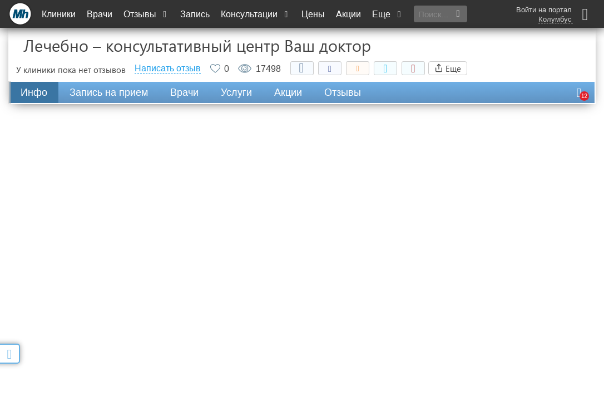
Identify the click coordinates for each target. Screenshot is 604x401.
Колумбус (555, 19)
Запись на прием (109, 92)
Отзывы (146, 14)
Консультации (255, 14)
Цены (313, 14)
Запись (195, 14)
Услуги (236, 92)
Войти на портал (544, 10)
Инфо (34, 92)
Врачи (99, 14)
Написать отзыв (168, 68)
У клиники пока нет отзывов (71, 69)
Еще (387, 14)
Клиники (59, 14)
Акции (348, 14)
